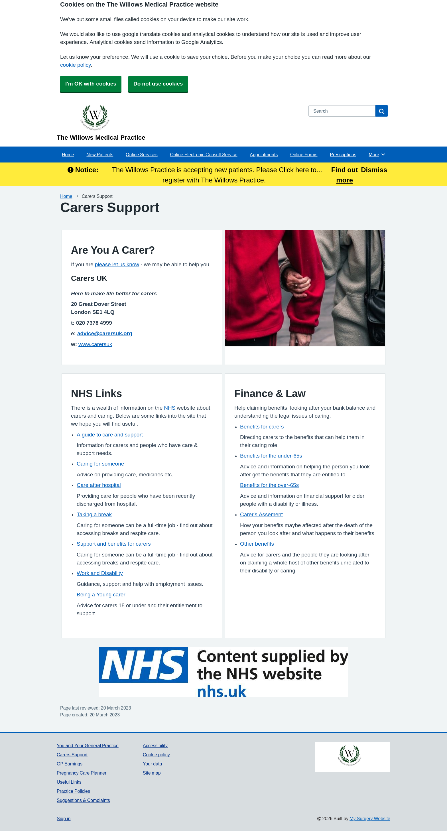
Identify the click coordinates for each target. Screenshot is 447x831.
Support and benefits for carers (114, 543)
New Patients (99, 154)
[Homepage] (179, 123)
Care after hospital (99, 485)
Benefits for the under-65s (271, 455)
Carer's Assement (261, 514)
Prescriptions (343, 154)
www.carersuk (95, 344)
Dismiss (374, 169)
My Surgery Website (370, 818)
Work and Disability (100, 573)
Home (68, 154)
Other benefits (257, 543)
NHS (169, 408)
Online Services (142, 154)
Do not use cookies (158, 83)
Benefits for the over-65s (269, 485)
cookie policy (75, 65)
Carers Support (72, 754)
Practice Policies (73, 791)
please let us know (117, 264)
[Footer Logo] (352, 757)
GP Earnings (69, 763)
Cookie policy (156, 754)
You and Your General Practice (88, 745)
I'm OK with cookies (90, 83)
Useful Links (69, 782)
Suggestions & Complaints (83, 800)
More (377, 154)
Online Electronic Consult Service (203, 154)
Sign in (63, 818)
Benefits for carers (262, 426)
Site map (152, 773)
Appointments (264, 154)
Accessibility (155, 745)
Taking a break (94, 514)
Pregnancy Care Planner (81, 773)
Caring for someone (100, 463)
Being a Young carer (101, 594)
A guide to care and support (110, 434)
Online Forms (304, 154)
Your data (152, 763)
